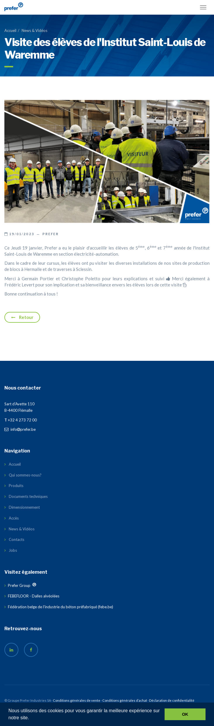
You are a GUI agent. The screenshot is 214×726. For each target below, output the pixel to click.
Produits (16, 485)
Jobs (13, 550)
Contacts (16, 539)
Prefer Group (19, 585)
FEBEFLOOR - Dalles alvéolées (33, 596)
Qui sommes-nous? (25, 475)
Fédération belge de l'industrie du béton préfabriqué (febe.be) (60, 606)
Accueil (10, 30)
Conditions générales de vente (76, 700)
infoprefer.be (20, 429)
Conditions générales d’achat (124, 700)
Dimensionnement (24, 507)
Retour (22, 317)
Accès (14, 518)
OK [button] (185, 714)
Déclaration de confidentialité (171, 700)
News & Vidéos (34, 30)
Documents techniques (28, 496)
